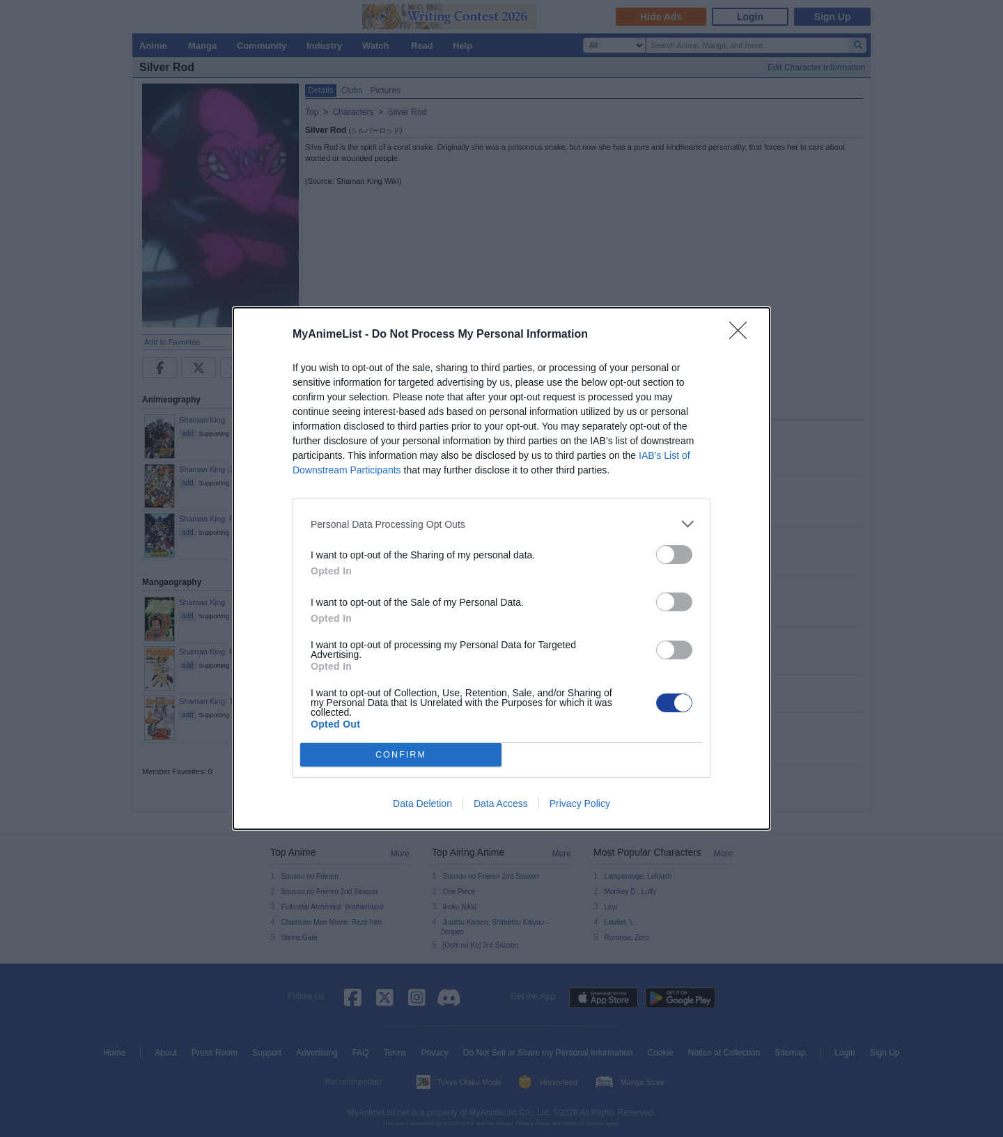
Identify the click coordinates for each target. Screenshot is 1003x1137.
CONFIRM (401, 755)
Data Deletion (422, 803)
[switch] (674, 554)
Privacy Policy (580, 803)
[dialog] (501, 568)
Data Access (501, 803)
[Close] (742, 335)
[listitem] (501, 524)
